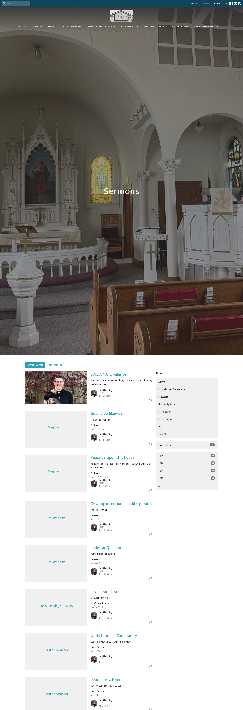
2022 (186, 478)
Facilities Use (180, 26)
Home (22, 26)
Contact (205, 3)
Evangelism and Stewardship (171, 389)
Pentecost (163, 396)
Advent (161, 381)
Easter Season (165, 411)
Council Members (71, 26)
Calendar (36, 26)
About (51, 26)
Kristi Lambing (186, 445)
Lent (160, 426)
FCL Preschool (129, 26)
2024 (186, 463)
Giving (163, 26)
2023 (186, 470)
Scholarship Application (208, 26)
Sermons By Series (56, 364)
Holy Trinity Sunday (167, 404)
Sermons (148, 26)
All (159, 485)
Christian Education (101, 26)
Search (194, 3)
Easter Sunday (165, 419)
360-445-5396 (220, 3)
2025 (186, 456)
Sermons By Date (35, 364)
